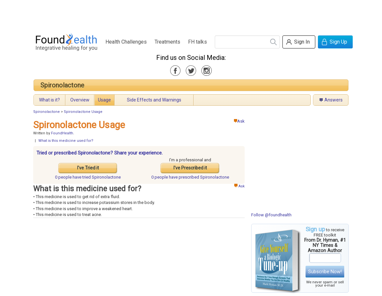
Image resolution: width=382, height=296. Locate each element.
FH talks (197, 42)
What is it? (49, 99)
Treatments (167, 42)
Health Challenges (126, 42)
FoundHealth (62, 133)
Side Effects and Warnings (154, 99)
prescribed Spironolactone (190, 177)
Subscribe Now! (325, 272)
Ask (239, 121)
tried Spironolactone (88, 177)
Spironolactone (62, 85)
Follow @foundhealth (271, 214)
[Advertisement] (190, 14)
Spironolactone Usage (83, 112)
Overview (79, 99)
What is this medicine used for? (65, 141)
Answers (333, 99)
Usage (104, 99)
